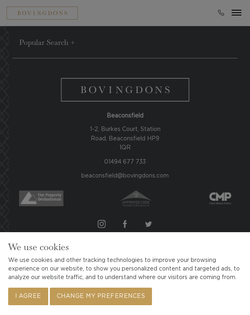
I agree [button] (28, 296)
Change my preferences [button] (101, 296)
